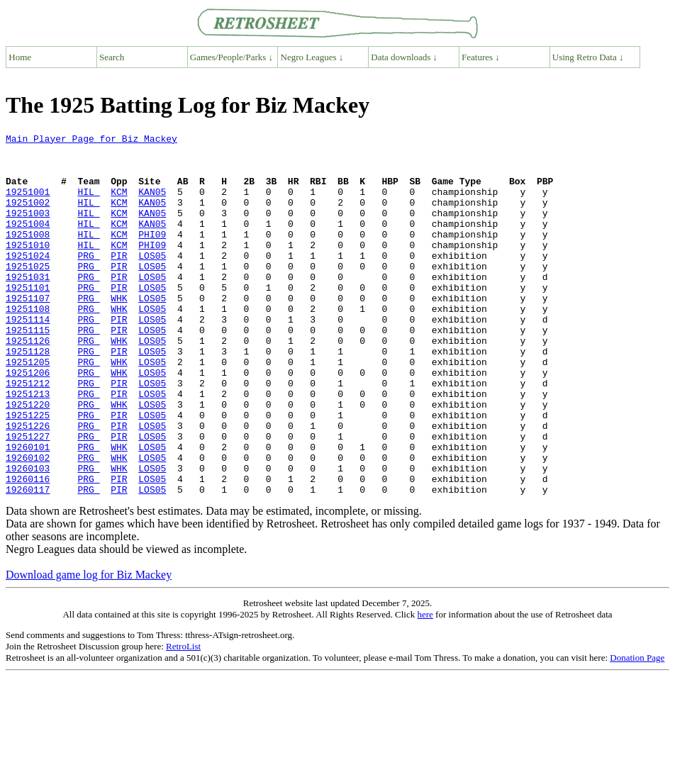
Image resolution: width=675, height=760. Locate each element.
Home (20, 57)
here (425, 686)
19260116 (28, 548)
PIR (119, 280)
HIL (88, 204)
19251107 (28, 331)
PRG (88, 280)
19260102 (28, 523)
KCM (119, 204)
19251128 (28, 395)
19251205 (28, 408)
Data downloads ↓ (404, 57)
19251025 (28, 293)
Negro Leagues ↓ (312, 57)
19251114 (28, 357)
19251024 (28, 280)
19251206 (28, 421)
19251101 (28, 319)
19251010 (28, 268)
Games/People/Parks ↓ (231, 57)
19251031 (28, 306)
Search (111, 57)
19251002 (28, 217)
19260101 (28, 510)
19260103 (28, 536)
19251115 (28, 370)
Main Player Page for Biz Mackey (91, 140)
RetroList (183, 718)
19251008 (28, 255)
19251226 (28, 485)
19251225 (28, 472)
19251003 (28, 229)
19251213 (28, 446)
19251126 (28, 382)
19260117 (28, 561)
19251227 (28, 497)
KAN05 (152, 204)
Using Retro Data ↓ (588, 57)
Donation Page (637, 730)
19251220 (28, 459)
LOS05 (152, 280)
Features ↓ (481, 57)
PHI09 (152, 255)
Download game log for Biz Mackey (89, 647)
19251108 (28, 344)
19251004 (28, 242)
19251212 (28, 434)
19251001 (28, 204)
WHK (119, 331)
